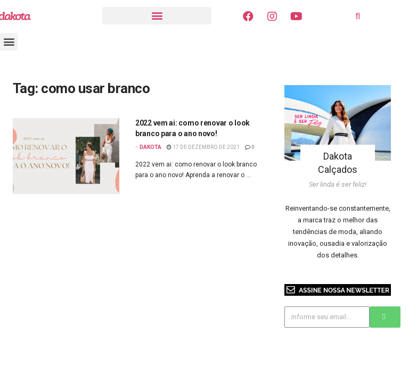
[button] (156, 15)
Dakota (150, 147)
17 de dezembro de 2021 (203, 147)
